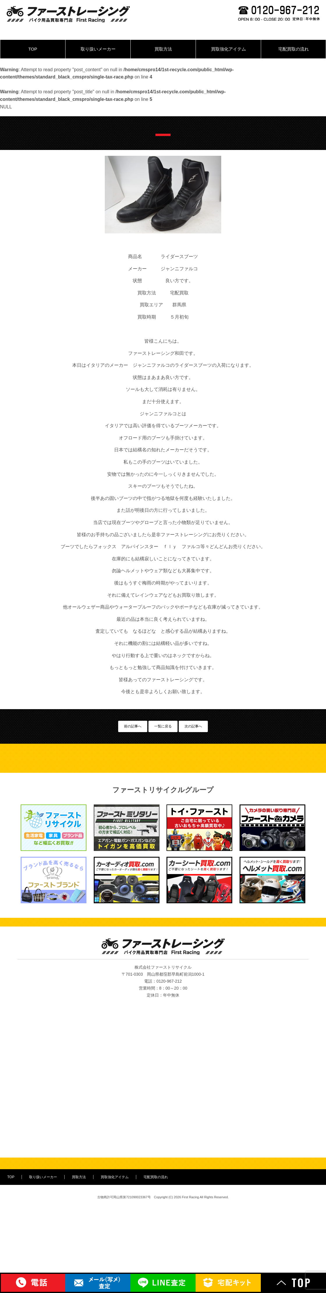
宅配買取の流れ (293, 49)
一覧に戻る (163, 726)
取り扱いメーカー (98, 49)
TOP (32, 49)
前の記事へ (132, 726)
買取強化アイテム (228, 49)
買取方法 (163, 49)
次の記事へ (193, 726)
